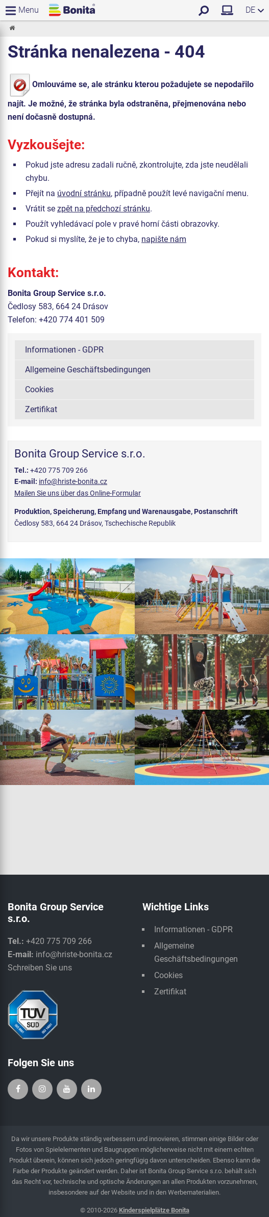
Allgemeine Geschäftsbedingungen (88, 369)
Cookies (39, 389)
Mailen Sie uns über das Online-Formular (77, 493)
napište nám (163, 239)
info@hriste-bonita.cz (73, 481)
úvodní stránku (84, 193)
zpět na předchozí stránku (103, 208)
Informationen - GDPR (64, 350)
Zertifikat (41, 409)
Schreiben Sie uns (40, 967)
